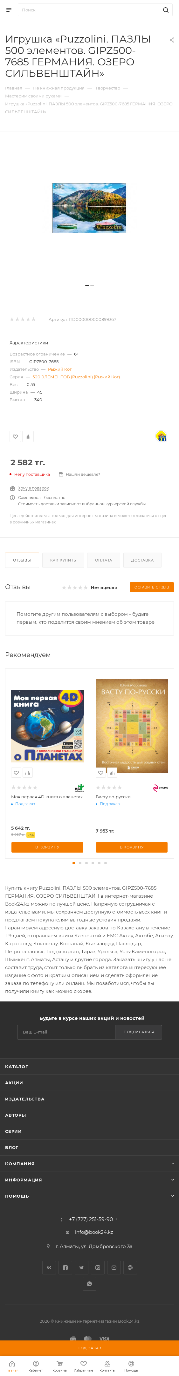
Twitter (81, 1267)
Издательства (25, 1098)
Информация (23, 1179)
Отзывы (22, 560)
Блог (11, 1147)
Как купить (63, 560)
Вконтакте (49, 1267)
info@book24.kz (94, 1232)
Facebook (65, 1267)
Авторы (15, 1115)
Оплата (103, 560)
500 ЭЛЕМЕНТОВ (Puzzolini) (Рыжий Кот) (76, 376)
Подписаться (139, 1032)
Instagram (98, 1267)
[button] (74, 863)
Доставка (142, 560)
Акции (14, 1082)
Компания (20, 1163)
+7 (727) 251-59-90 (91, 1219)
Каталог (16, 1066)
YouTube (114, 1267)
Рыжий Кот (60, 369)
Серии (13, 1131)
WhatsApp (89, 1284)
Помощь (17, 1196)
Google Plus (130, 1267)
